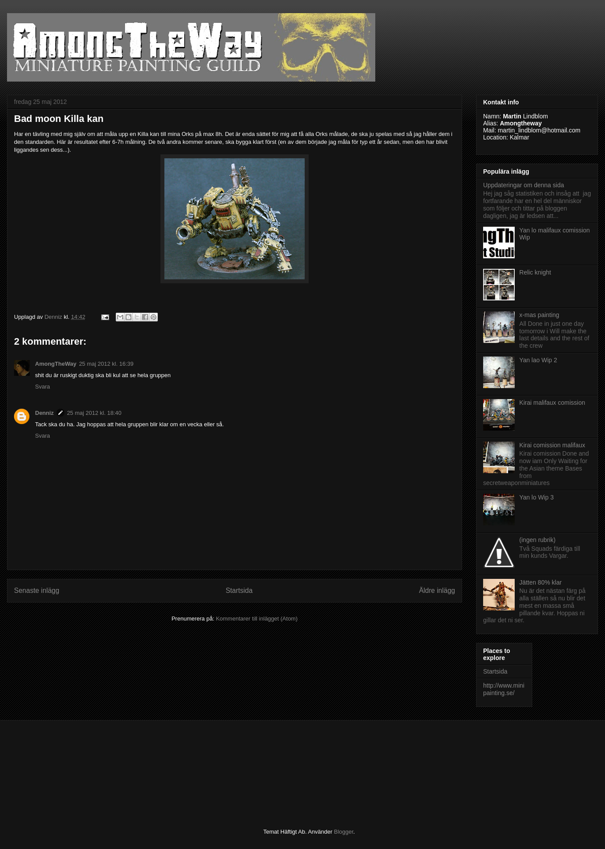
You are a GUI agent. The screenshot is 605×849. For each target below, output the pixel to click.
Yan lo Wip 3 (537, 497)
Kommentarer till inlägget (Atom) (256, 618)
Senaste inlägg (36, 590)
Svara (42, 386)
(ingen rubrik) (537, 539)
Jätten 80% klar (541, 582)
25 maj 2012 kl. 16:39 (106, 363)
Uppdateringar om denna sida (523, 185)
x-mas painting (539, 314)
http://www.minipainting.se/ (503, 689)
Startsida (239, 590)
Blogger (343, 831)
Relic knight (535, 272)
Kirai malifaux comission (552, 402)
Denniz (44, 413)
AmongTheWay (55, 363)
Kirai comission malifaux (552, 445)
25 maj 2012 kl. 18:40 (94, 413)
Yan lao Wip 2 (538, 360)
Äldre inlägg (437, 590)
